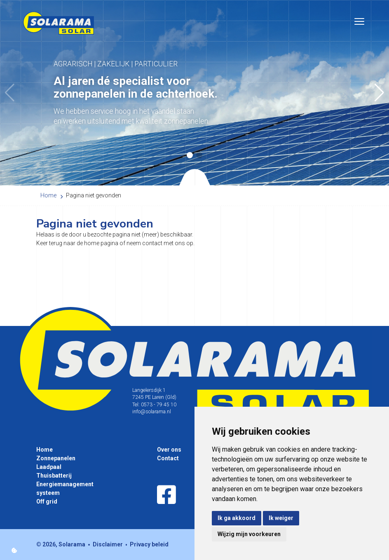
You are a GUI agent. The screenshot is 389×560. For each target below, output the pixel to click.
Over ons (169, 449)
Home (44, 449)
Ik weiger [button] (281, 518)
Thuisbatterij (54, 475)
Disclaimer (108, 544)
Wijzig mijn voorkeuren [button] (249, 534)
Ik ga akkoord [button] (236, 518)
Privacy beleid (149, 544)
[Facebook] (166, 495)
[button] (379, 93)
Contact (168, 458)
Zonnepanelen (55, 458)
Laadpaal (48, 467)
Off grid (46, 501)
